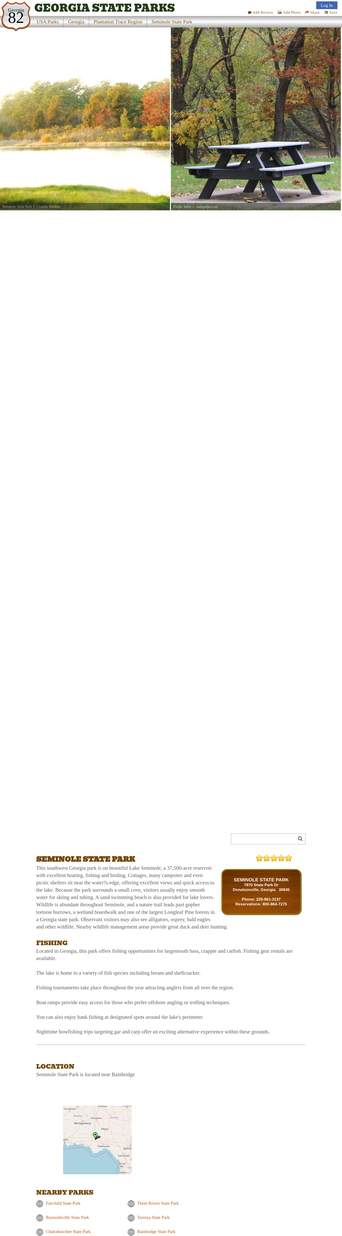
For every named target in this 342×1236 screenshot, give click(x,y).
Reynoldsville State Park (67, 1217)
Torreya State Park (153, 1217)
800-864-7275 (274, 904)
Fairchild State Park (63, 1203)
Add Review (260, 12)
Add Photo (289, 12)
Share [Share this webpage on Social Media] (312, 12)
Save (330, 12)
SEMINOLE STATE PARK (261, 879)
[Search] (265, 839)
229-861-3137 (268, 899)
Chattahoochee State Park (68, 1231)
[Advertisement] (87, 840)
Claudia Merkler (49, 207)
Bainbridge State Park (156, 1231)
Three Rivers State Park (158, 1203)
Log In (327, 5)
